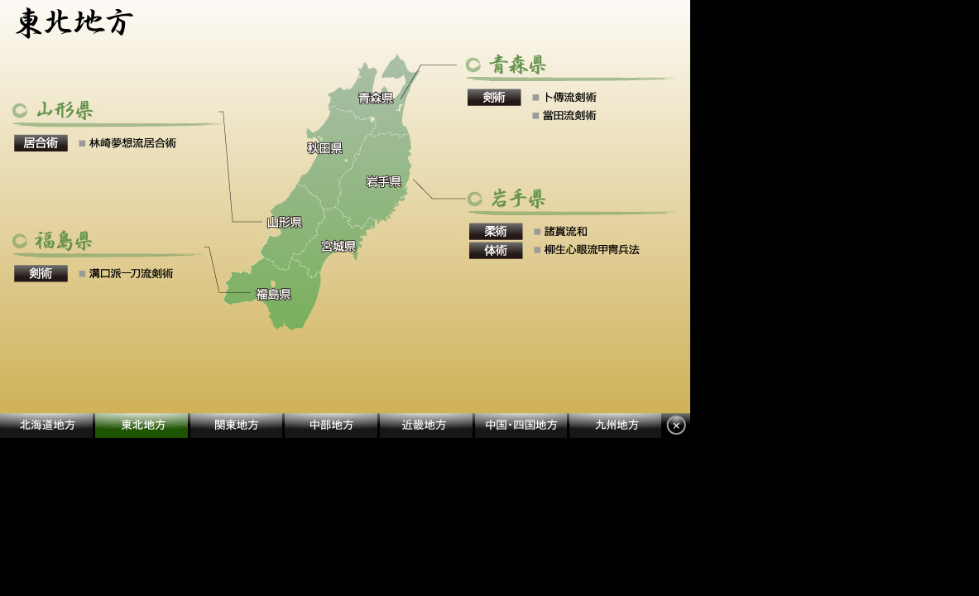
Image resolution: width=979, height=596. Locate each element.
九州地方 (615, 425)
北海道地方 (47, 425)
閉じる (676, 425)
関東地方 (237, 425)
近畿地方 (427, 425)
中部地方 (332, 425)
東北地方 (142, 425)
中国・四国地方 (522, 425)
